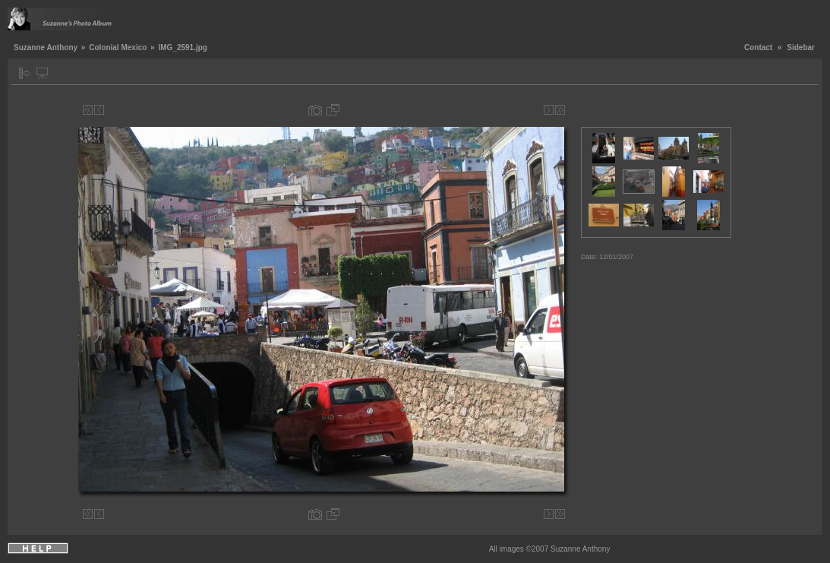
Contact (758, 47)
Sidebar (801, 47)
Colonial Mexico (118, 47)
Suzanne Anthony (45, 47)
